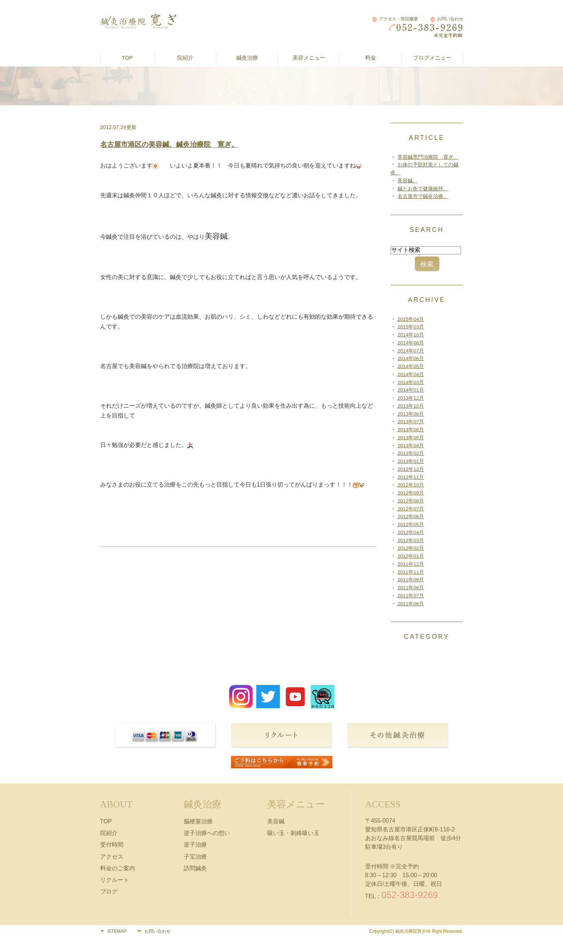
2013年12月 (410, 398)
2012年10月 (410, 485)
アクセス (111, 857)
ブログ (109, 891)
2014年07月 (410, 351)
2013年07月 (410, 421)
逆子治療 (195, 845)
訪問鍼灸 (195, 868)
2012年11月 (410, 477)
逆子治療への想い (207, 833)
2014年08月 (410, 343)
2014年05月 (410, 366)
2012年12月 (410, 469)
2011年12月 (410, 564)
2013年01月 (410, 461)
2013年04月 (410, 445)
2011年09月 (410, 579)
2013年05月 (410, 437)
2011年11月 (410, 572)
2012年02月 (410, 548)
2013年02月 (410, 453)
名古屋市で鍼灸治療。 (422, 196)
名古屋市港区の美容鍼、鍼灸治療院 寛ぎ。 (169, 144)
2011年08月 (410, 587)
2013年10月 (410, 406)
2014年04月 (410, 374)
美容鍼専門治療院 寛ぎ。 (427, 157)
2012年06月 (410, 516)
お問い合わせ (450, 18)
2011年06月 (410, 603)
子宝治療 (195, 857)
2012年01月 (410, 556)
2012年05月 (410, 524)
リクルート (114, 880)
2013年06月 (410, 429)
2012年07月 (410, 509)
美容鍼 (276, 821)
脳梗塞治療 (198, 821)
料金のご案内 (117, 868)
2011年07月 (410, 595)
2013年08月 (410, 414)
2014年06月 (410, 358)
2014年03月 (410, 382)
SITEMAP (117, 931)
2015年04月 (410, 319)
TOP (127, 58)
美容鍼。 (407, 180)
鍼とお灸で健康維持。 (422, 188)
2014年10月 (410, 335)
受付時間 (111, 845)
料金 (370, 58)
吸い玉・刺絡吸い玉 (293, 833)
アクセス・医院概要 (398, 18)
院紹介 (109, 833)
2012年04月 (410, 532)
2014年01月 (410, 390)
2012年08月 (410, 501)
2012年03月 (410, 540)
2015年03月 (410, 327)
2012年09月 (410, 493)
